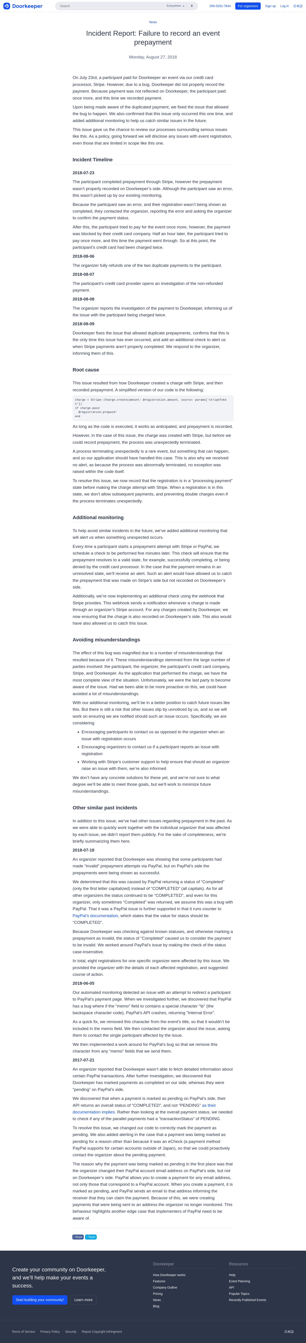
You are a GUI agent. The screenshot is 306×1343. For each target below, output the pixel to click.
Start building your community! (40, 1300)
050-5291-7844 (220, 6)
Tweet (90, 1237)
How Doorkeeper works (169, 1275)
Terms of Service (23, 1331)
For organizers (248, 6)
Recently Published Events (247, 1300)
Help (232, 1275)
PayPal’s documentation (95, 915)
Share (78, 1237)
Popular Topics (239, 1293)
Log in (284, 6)
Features (159, 1281)
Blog (156, 1306)
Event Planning (239, 1281)
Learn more (83, 1300)
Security (71, 1331)
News (153, 22)
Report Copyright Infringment (102, 1331)
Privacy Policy (50, 1331)
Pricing (158, 1293)
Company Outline (165, 1287)
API (231, 1287)
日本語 (298, 6)
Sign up (270, 6)
